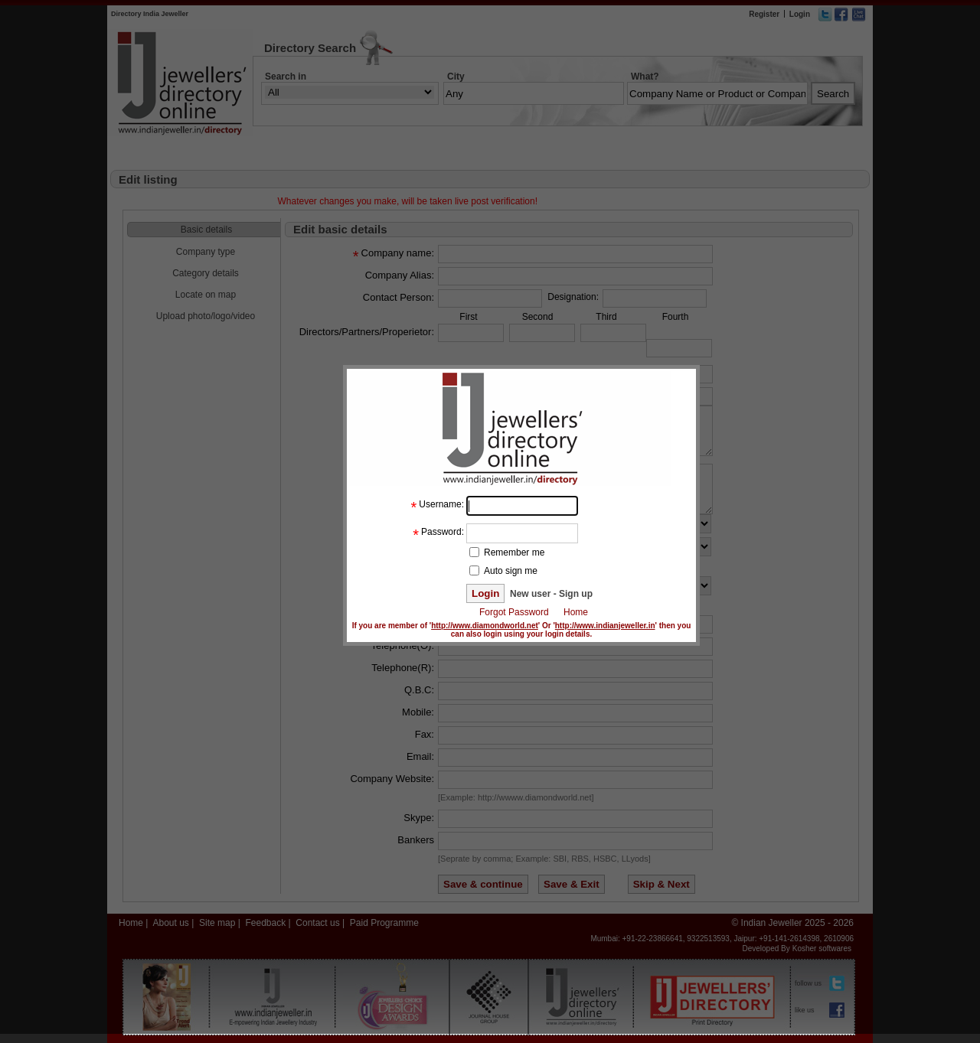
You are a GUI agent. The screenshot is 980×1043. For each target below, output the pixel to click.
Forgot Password (514, 612)
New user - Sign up (550, 593)
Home (576, 612)
